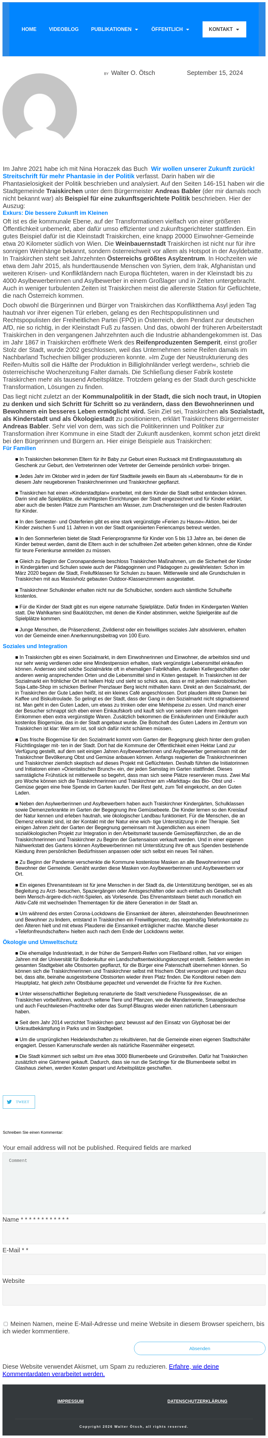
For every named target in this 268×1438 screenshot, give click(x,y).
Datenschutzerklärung (197, 1401)
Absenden (199, 1348)
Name (35, 1219)
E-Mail (15, 1250)
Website (13, 1280)
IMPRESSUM (70, 1401)
